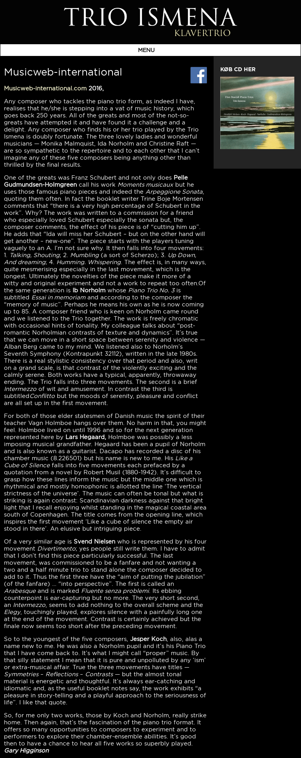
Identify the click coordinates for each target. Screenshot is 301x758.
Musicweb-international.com (45, 88)
